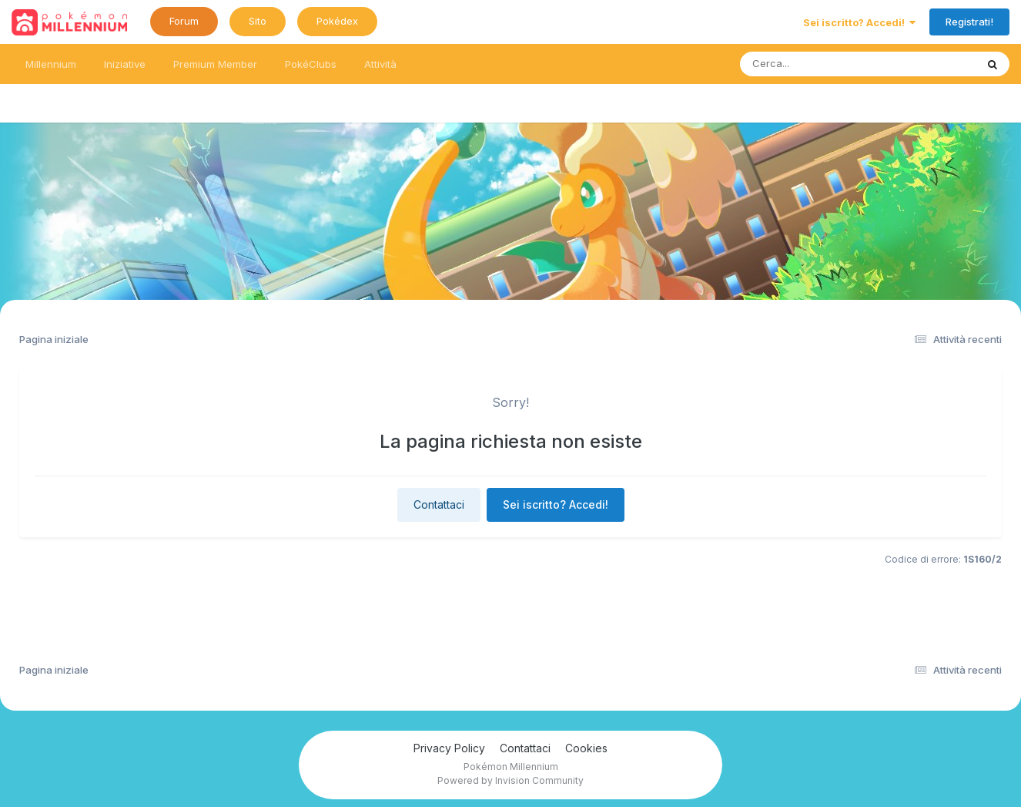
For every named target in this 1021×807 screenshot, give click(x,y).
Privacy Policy (449, 748)
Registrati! (969, 21)
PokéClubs (310, 64)
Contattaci (438, 504)
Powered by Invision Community (510, 780)
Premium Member (215, 64)
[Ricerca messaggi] (822, 64)
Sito (257, 21)
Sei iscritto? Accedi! (859, 22)
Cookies (586, 748)
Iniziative (125, 64)
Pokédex (337, 21)
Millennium (50, 64)
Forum (184, 21)
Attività (380, 64)
